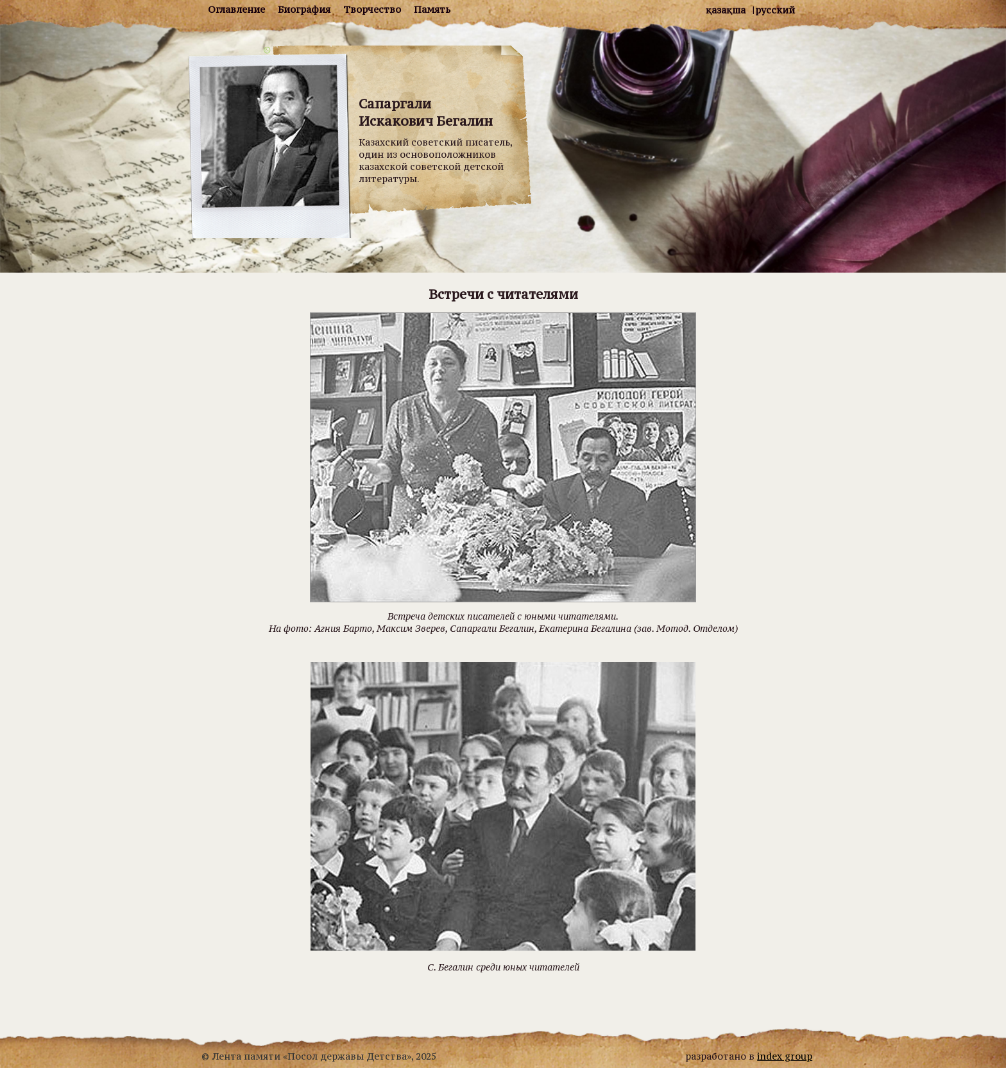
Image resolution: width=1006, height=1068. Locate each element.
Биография (304, 9)
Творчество (372, 9)
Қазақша (726, 10)
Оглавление (236, 9)
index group (784, 1056)
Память (432, 9)
